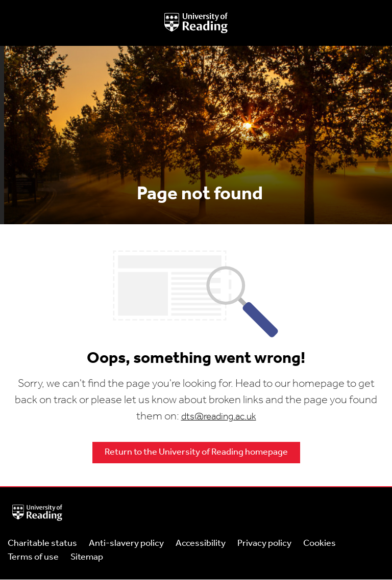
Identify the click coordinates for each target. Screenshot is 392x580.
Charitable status (42, 543)
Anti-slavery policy (126, 543)
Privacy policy (264, 543)
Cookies (319, 543)
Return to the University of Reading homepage (196, 452)
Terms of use (33, 557)
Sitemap (86, 557)
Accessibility (201, 543)
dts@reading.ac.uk (218, 417)
